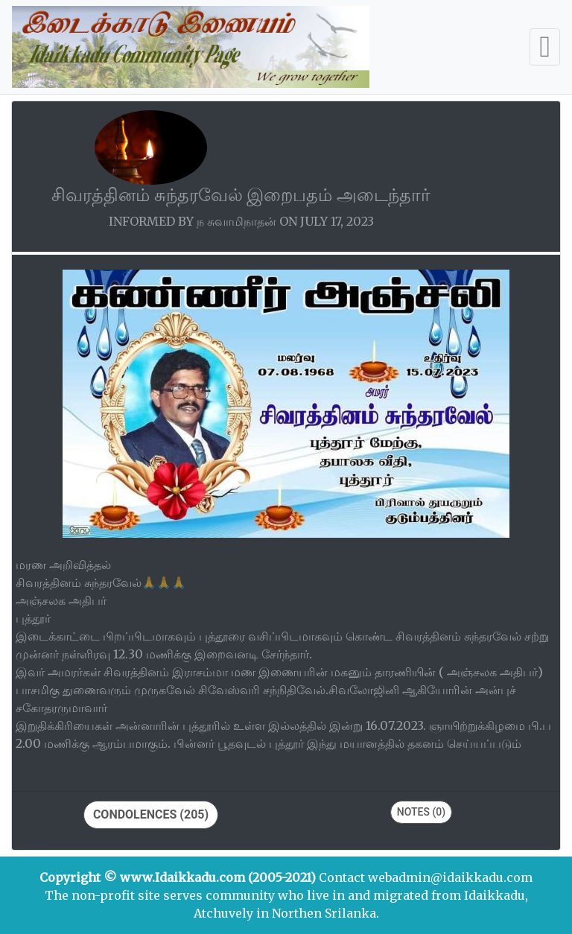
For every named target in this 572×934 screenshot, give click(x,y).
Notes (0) (421, 812)
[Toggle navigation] (545, 47)
